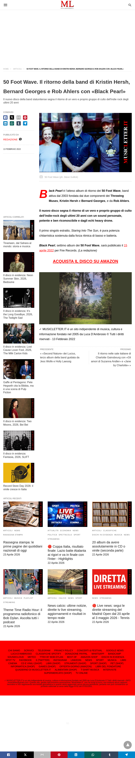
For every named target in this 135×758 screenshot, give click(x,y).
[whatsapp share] (12, 123)
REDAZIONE (10, 139)
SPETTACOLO (65, 535)
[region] (67, 36)
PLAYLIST (28, 598)
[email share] (18, 117)
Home (6, 69)
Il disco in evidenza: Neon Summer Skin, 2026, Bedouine (18, 278)
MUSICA (118, 535)
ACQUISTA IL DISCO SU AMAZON (85, 261)
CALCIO (62, 598)
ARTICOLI (17, 69)
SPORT (77, 535)
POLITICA (52, 535)
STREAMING (54, 539)
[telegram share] (25, 123)
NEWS (17, 530)
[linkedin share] (5, 123)
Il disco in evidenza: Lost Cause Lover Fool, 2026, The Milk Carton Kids (17, 350)
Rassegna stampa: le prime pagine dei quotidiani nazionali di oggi (22, 546)
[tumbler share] (18, 123)
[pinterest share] (25, 117)
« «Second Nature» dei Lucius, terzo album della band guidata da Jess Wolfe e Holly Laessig (59, 357)
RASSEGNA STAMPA (13, 535)
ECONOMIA (65, 530)
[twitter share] (12, 117)
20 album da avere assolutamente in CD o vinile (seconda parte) (108, 546)
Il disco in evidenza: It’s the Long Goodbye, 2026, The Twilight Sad (18, 314)
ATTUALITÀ (53, 530)
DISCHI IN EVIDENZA (102, 535)
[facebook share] (5, 117)
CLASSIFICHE (110, 530)
